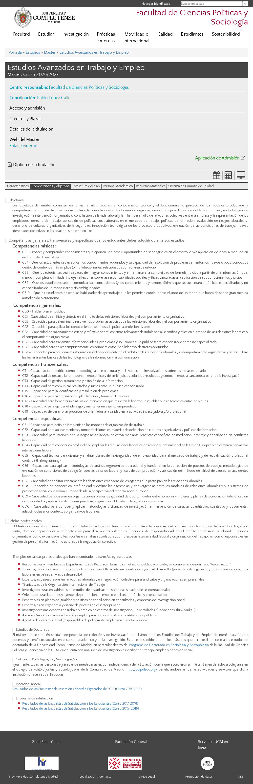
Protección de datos (199, 776)
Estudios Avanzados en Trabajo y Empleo (94, 52)
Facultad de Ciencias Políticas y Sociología (192, 17)
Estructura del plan (86, 186)
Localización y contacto (95, 776)
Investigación (75, 34)
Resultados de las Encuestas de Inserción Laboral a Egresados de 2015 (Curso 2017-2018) (77, 689)
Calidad (165, 34)
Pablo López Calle (53, 97)
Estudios (33, 52)
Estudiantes (192, 34)
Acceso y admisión (27, 108)
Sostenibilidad (226, 34)
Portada (15, 52)
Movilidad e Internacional (136, 38)
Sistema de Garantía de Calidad (191, 186)
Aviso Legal (147, 776)
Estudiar (46, 34)
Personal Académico (118, 186)
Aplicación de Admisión (217, 158)
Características (18, 186)
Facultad (21, 34)
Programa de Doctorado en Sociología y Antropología (169, 645)
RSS (240, 776)
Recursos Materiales (150, 186)
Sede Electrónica (46, 741)
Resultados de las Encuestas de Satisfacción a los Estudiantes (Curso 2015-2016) (80, 709)
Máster (50, 52)
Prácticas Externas (106, 38)
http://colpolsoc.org (141, 670)
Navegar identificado (156, 3)
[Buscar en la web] (245, 3)
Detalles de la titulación (31, 129)
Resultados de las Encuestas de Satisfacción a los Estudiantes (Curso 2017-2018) (80, 704)
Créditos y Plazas (25, 118)
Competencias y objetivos (50, 186)
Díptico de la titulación (34, 164)
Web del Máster (24, 139)
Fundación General (131, 741)
